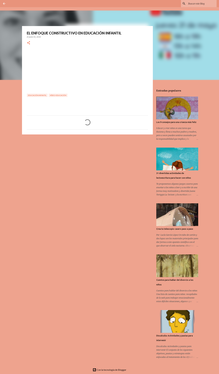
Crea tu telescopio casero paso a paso (174, 229)
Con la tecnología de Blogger (109, 369)
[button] (28, 43)
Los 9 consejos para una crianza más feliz (176, 122)
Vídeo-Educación (58, 95)
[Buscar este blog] (201, 3)
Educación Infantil (37, 95)
